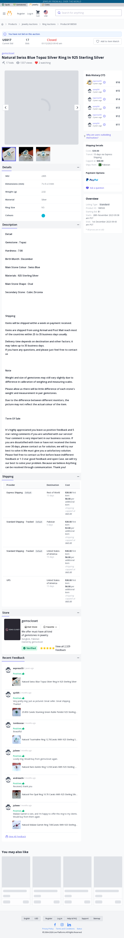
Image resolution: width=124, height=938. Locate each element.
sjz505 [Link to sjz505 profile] (16, 692)
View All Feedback (15, 836)
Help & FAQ (72, 918)
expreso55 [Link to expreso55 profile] (18, 668)
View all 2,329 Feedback (55, 648)
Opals (6, 4)
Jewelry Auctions (30, 24)
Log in (30, 13)
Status (79, 929)
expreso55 (97, 81)
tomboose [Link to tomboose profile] (18, 723)
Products (12, 24)
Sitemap (96, 918)
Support (85, 918)
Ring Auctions (49, 24)
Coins (46, 4)
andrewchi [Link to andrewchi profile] (18, 778)
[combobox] (88, 12)
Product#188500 (68, 24)
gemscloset (8, 53)
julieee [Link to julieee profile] (16, 750)
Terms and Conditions (65, 929)
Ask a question (95, 187)
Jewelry (33, 4)
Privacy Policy (48, 929)
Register (21, 13)
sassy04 (96, 89)
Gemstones (19, 4)
